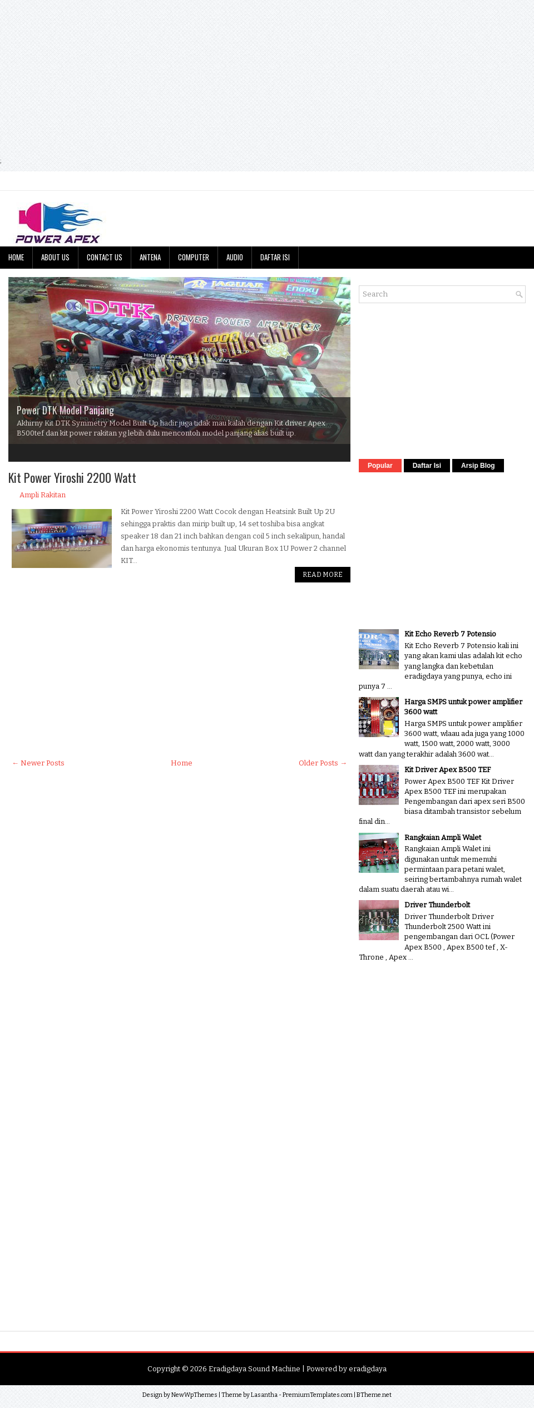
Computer (193, 257)
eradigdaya (368, 1369)
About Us (55, 257)
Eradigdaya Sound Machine (254, 1369)
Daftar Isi (275, 257)
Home (16, 257)
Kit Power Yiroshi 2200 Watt (72, 477)
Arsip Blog (478, 466)
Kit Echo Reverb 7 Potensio (450, 634)
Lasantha (264, 1395)
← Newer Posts (38, 763)
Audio (234, 257)
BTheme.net (374, 1395)
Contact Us (104, 257)
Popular (380, 466)
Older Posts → (323, 763)
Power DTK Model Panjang (65, 410)
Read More (323, 575)
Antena (150, 257)
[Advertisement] (221, 78)
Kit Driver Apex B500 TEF (447, 769)
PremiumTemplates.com (318, 1395)
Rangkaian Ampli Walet (442, 837)
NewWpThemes (194, 1395)
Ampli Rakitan (42, 495)
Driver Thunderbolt (437, 905)
